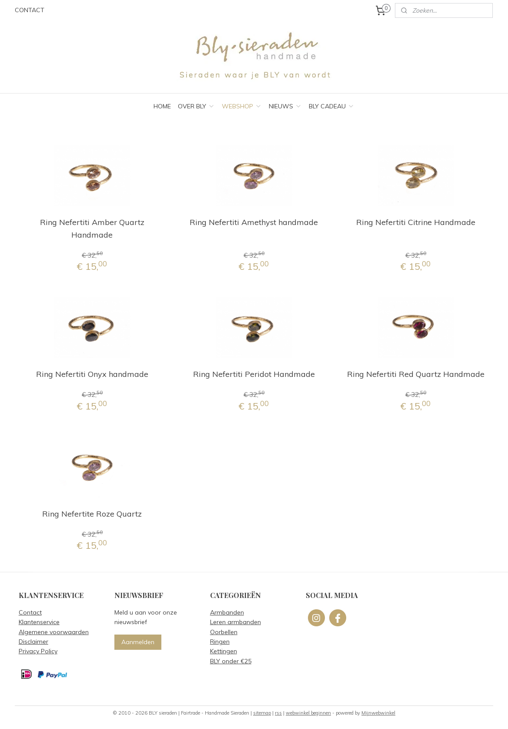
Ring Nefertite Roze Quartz (92, 514)
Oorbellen (223, 632)
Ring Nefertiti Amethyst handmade (254, 222)
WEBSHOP (242, 106)
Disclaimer (33, 641)
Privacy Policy (38, 651)
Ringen (220, 641)
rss (278, 713)
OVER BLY (196, 106)
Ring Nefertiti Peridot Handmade (254, 374)
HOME (162, 106)
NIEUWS (285, 106)
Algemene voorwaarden (54, 632)
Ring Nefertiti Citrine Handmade (415, 222)
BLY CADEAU (331, 106)
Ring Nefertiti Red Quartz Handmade (416, 374)
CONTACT (29, 10)
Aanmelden (137, 642)
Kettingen (223, 651)
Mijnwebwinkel (378, 713)
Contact (30, 612)
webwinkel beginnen (308, 713)
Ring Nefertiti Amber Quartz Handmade (92, 228)
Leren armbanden (235, 622)
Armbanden (227, 612)
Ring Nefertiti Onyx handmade (92, 374)
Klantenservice (39, 622)
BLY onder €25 (230, 661)
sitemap (262, 713)
